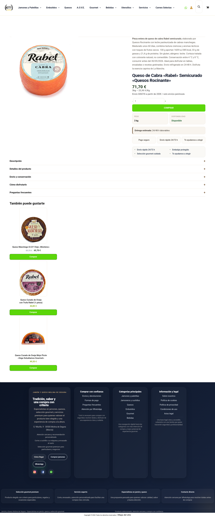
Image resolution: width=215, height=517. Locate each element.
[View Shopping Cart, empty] (207, 7)
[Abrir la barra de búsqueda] (199, 6)
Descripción (16, 161)
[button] (40, 8)
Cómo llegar (39, 457)
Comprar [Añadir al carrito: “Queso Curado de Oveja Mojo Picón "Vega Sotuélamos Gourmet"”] (33, 368)
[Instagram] (35, 472)
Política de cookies (169, 400)
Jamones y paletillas (130, 396)
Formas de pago (92, 400)
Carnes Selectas (165, 8)
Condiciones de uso (168, 409)
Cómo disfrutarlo (18, 184)
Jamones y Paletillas (29, 8)
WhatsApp (39, 464)
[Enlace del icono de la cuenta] (191, 7)
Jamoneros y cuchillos (130, 400)
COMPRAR (169, 108)
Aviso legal (168, 413)
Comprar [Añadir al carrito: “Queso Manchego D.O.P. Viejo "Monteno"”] (33, 257)
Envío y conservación (20, 177)
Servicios (145, 8)
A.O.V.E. (81, 7)
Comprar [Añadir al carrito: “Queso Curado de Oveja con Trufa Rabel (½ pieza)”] (33, 312)
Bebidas (111, 8)
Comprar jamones (58, 457)
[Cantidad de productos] (148, 101)
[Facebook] (43, 472)
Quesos (68, 7)
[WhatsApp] (185, 7)
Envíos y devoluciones (91, 396)
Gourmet (95, 8)
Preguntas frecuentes (21, 192)
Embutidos (52, 8)
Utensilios (127, 8)
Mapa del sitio (124, 515)
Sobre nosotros (168, 396)
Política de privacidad (169, 405)
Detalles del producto (20, 169)
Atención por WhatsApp (92, 409)
